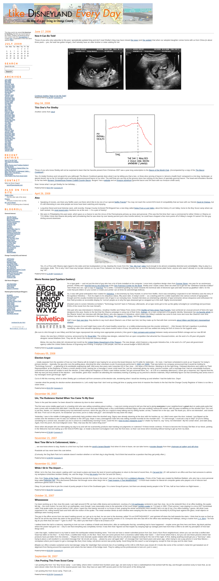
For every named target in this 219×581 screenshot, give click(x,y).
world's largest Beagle (101, 447)
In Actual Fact (11, 307)
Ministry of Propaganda (14, 310)
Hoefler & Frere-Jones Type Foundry (156, 310)
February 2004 (9, 149)
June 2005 (8, 124)
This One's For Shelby (12, 162)
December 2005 (10, 115)
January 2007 (9, 96)
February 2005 (9, 130)
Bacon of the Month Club (159, 170)
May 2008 (8, 81)
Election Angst (9, 166)
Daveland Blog (11, 262)
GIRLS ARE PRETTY (13, 229)
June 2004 (8, 143)
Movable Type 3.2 (18, 328)
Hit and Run (13, 232)
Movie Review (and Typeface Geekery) (17, 165)
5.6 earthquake (138, 504)
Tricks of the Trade (50, 478)
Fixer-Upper (10, 287)
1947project (10, 259)
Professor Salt (11, 277)
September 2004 (10, 138)
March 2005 (8, 129)
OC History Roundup (13, 274)
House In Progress (12, 288)
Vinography (10, 249)
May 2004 (8, 144)
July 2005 (8, 123)
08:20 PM (50, 490)
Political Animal (11, 241)
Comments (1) (58, 388)
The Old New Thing (13, 238)
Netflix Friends (120, 202)
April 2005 (8, 127)
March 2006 (8, 110)
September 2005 (10, 120)
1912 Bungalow (11, 284)
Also (6, 163)
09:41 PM (50, 388)
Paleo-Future (11, 240)
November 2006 (10, 99)
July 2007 (8, 93)
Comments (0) (58, 97)
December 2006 (10, 98)
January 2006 (9, 113)
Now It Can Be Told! (11, 160)
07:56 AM (50, 432)
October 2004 (9, 136)
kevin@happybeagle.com (14, 185)
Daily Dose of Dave (13, 296)
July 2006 (8, 104)
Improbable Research (13, 234)
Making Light (11, 237)
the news (134, 40)
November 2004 (10, 135)
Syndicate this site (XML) (18, 322)
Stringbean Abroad (12, 313)
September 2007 (10, 90)
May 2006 (8, 107)
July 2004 (8, 141)
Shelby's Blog (9, 195)
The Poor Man (11, 243)
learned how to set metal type (97, 286)
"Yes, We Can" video (137, 266)
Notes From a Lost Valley (144, 208)
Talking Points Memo (13, 246)
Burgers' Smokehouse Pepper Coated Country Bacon (69, 180)
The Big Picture (11, 217)
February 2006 (9, 112)
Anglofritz (10, 295)
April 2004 (8, 146)
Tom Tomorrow (11, 247)
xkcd (53, 112)
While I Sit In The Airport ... (13, 173)
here (11, 38)
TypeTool (99, 288)
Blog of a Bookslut (12, 218)
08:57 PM (50, 188)
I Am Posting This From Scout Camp (16, 176)
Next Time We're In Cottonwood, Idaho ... (17, 171)
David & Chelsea (203, 202)
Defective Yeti (49, 480)
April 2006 (8, 109)
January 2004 (9, 150)
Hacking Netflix (11, 231)
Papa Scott (10, 312)
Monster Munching (12, 271)
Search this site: (10, 66)
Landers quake (144, 506)
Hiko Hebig (11, 303)
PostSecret (10, 244)
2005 (139, 364)
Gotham (144, 312)
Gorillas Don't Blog (12, 265)
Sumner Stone (182, 283)
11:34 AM (50, 274)
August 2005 (9, 121)
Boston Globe (145, 316)
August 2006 (9, 103)
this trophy (94, 474)
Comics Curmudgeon (13, 221)
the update (147, 40)
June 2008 (8, 79)
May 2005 (8, 126)
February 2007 (9, 95)
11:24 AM (50, 348)
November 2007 (10, 87)
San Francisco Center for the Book (128, 286)
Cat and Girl (157, 472)
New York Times (106, 316)
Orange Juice (11, 276)
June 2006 (8, 106)
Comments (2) (58, 274)
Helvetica (110, 294)
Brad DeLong (11, 220)
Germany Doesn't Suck (14, 301)
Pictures (7, 199)
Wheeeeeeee (9, 174)
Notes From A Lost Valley (14, 272)
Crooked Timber (12, 223)
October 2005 (9, 118)
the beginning (23, 37)
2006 (147, 364)
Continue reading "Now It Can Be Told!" (50, 96)
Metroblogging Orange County (16, 269)
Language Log (11, 235)
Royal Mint (92, 336)
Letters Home (11, 309)
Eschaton (10, 227)
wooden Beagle (156, 447)
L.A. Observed (11, 266)
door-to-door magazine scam (130, 421)
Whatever (10, 251)
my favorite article (203, 312)
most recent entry (61, 210)
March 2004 (8, 147)
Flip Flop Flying (11, 298)
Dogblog (9, 226)
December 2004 (10, 133)
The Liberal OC (11, 268)
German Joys (11, 300)
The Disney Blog (12, 263)
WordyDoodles (11, 252)
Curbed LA (10, 260)
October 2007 (9, 89)
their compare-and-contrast (144, 332)
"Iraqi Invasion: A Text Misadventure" (122, 480)
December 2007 (10, 86)
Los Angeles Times (124, 316)
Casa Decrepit (11, 285)
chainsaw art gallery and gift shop (184, 447)
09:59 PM (50, 550)
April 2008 (8, 83)
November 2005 (10, 116)
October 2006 (9, 101)
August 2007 (9, 92)
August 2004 (9, 140)
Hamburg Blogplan (12, 306)
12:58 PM (50, 458)
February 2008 (9, 84)
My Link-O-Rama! (10, 202)
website (107, 180)
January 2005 (9, 132)
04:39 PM (50, 574)
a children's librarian (136, 478)
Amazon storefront (124, 180)
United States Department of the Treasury (104, 342)
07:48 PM (50, 97)
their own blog (82, 320)
